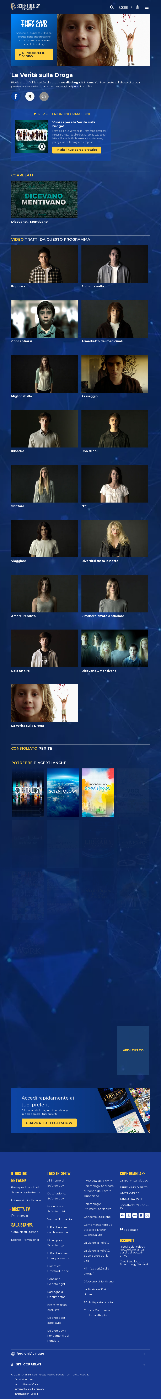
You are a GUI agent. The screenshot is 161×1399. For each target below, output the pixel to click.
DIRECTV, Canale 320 (134, 1180)
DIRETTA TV (21, 1209)
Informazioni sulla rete (26, 1200)
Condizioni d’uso (24, 1379)
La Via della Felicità (96, 1242)
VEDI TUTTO (133, 1050)
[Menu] (147, 7)
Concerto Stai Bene (97, 1216)
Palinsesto (19, 1216)
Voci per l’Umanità (59, 1219)
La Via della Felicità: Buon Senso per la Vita (97, 1255)
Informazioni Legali (26, 1393)
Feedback (131, 1229)
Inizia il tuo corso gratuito (77, 150)
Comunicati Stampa (24, 1231)
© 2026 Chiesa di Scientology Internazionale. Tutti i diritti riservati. (50, 1374)
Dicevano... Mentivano (99, 1281)
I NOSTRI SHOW (58, 1173)
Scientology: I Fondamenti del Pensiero (58, 1335)
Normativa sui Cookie (27, 1384)
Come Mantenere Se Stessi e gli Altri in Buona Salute (98, 1229)
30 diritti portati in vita (98, 1302)
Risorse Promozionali (25, 1239)
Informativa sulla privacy (29, 1388)
